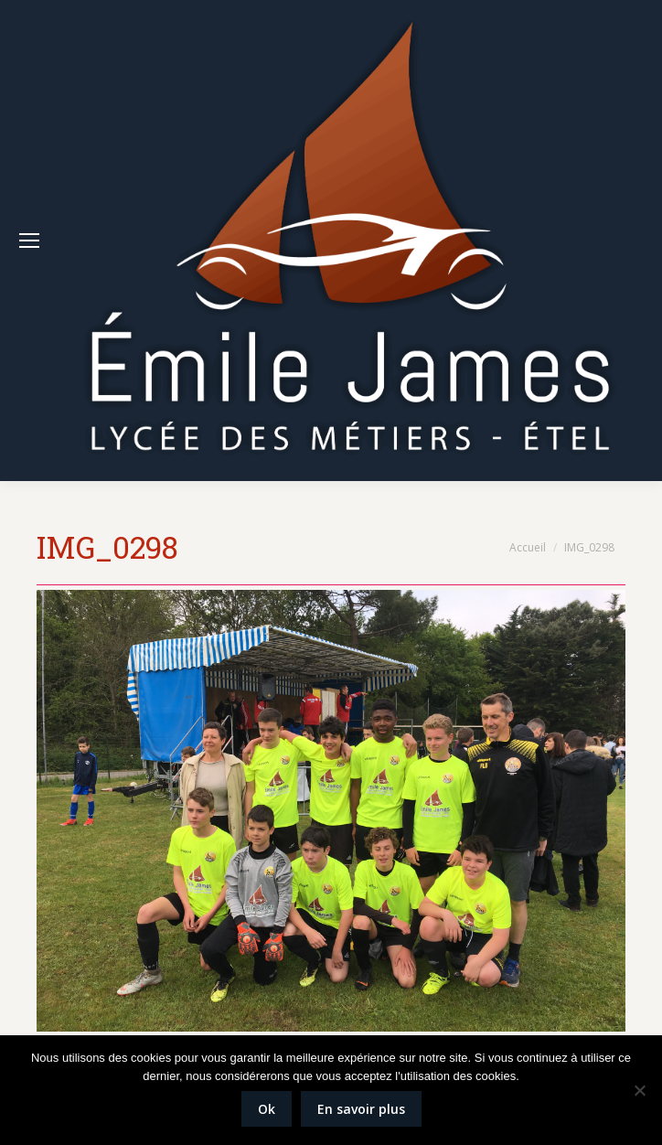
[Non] (639, 1090)
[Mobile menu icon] (29, 240)
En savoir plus (361, 1109)
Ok (266, 1109)
